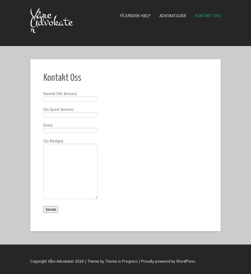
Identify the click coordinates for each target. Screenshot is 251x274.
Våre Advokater (51, 22)
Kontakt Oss (208, 15)
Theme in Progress (121, 261)
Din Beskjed (70, 157)
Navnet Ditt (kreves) (70, 96)
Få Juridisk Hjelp (135, 15)
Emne (70, 128)
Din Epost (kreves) (70, 112)
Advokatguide (172, 15)
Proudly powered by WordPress (168, 261)
